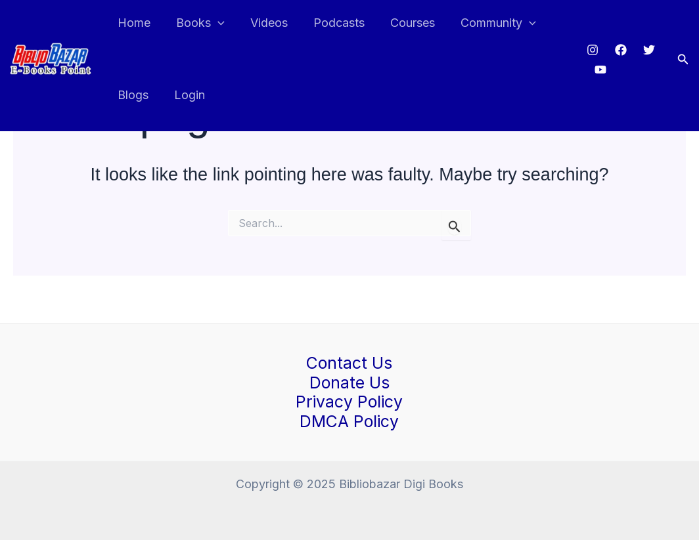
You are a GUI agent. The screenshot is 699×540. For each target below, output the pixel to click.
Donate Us (349, 382)
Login (186, 95)
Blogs (132, 95)
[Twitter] (646, 50)
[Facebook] (618, 50)
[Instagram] (590, 50)
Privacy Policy (349, 401)
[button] (683, 59)
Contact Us (349, 362)
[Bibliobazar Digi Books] (51, 58)
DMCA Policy (349, 420)
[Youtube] (598, 69)
